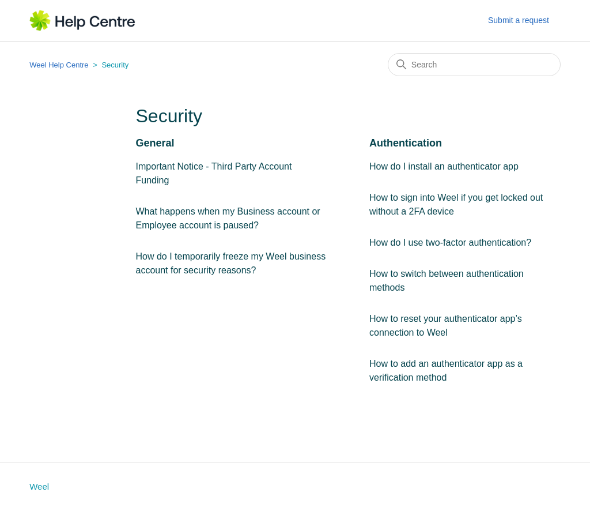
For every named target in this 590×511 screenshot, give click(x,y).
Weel (39, 486)
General (155, 143)
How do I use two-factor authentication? (450, 242)
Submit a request (518, 20)
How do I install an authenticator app (444, 166)
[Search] (474, 64)
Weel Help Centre (58, 65)
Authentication (405, 143)
